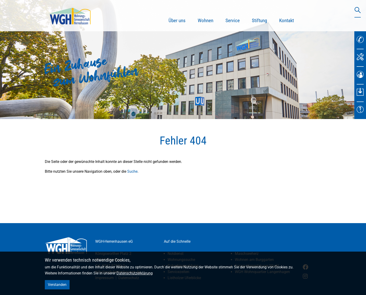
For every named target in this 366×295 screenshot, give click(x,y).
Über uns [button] (177, 20)
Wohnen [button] (205, 20)
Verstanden (57, 284)
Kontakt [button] (286, 20)
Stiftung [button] (259, 20)
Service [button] (232, 20)
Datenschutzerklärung (134, 273)
